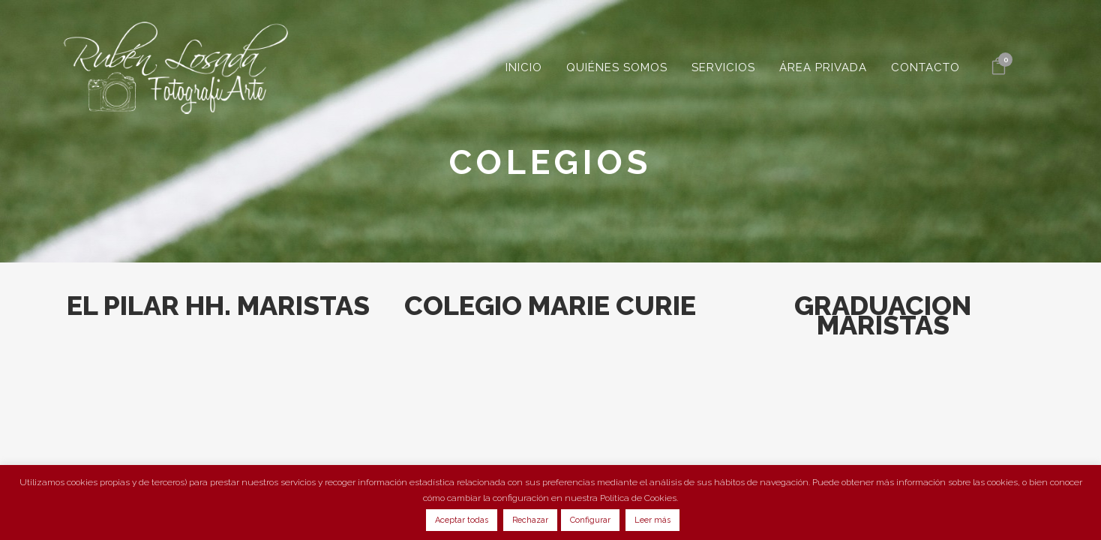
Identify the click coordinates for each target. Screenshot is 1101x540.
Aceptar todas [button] (461, 520)
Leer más (652, 520)
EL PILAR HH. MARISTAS (218, 305)
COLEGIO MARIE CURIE (550, 305)
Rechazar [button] (530, 520)
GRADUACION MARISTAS (882, 315)
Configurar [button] (590, 520)
